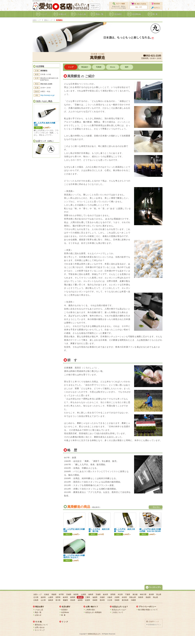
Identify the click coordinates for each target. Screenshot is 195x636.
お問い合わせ (40, 627)
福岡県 (80, 600)
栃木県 (105, 594)
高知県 (72, 600)
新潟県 (151, 594)
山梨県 (50, 597)
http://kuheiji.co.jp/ (47, 95)
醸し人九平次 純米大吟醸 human (124, 530)
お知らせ (38, 615)
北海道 (46, 594)
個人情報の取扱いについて (148, 610)
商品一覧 (38, 612)
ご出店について (117, 612)
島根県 (148, 597)
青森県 (53, 594)
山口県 (43, 600)
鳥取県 (140, 597)
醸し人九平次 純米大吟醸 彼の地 (99, 530)
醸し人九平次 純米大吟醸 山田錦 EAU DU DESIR (150, 530)
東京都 (135, 594)
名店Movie (65, 612)
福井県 (43, 597)
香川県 (58, 600)
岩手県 (61, 594)
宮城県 (68, 594)
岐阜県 (65, 597)
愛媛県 (65, 600)
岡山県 (155, 597)
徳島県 (50, 600)
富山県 (158, 594)
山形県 (83, 594)
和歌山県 (132, 597)
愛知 (45, 6)
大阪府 (109, 597)
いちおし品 (39, 610)
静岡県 (72, 597)
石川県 (35, 597)
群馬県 (112, 594)
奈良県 (124, 597)
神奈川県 (143, 594)
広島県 (35, 600)
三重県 (87, 597)
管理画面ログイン (154, 625)
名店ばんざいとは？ (119, 610)
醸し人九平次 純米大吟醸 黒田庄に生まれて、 (75, 556)
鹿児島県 (125, 600)
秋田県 (76, 594)
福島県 (90, 594)
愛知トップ (48, 20)
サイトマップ (40, 630)
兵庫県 (117, 597)
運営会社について (41, 625)
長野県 (58, 597)
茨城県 (98, 594)
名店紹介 (64, 610)
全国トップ (36, 20)
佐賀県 (87, 600)
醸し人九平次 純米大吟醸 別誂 (45, 124)
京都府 (102, 597)
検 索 (63, 615)
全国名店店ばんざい (94, 634)
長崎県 (94, 600)
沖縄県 (133, 600)
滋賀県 (94, 597)
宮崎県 (117, 600)
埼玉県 (120, 594)
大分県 (109, 600)
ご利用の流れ (90, 610)
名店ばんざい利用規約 (93, 612)
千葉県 (127, 594)
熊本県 (102, 600)
